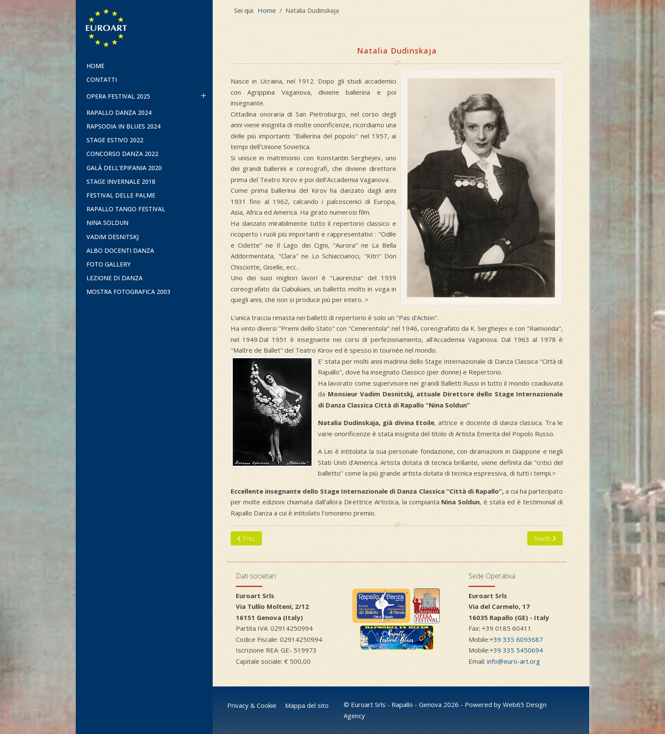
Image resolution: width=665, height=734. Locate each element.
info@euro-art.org (513, 661)
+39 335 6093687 (516, 639)
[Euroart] (144, 27)
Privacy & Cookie (251, 705)
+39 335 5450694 (516, 650)
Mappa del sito (307, 705)
